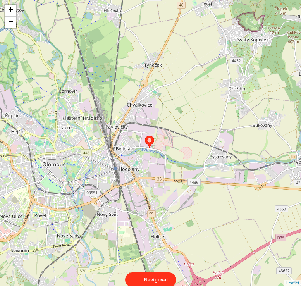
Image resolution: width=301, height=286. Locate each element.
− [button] (10, 22)
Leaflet (292, 276)
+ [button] (10, 10)
